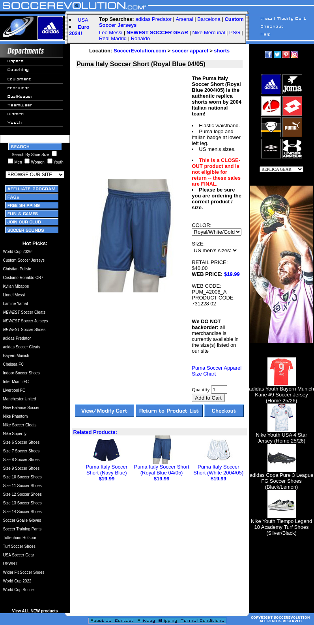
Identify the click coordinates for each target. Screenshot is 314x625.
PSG (234, 32)
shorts (222, 51)
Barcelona (209, 19)
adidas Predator (153, 19)
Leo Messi (110, 32)
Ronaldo (140, 38)
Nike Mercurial (208, 32)
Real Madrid (113, 38)
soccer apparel (190, 51)
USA (83, 20)
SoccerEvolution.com (140, 51)
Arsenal (184, 19)
